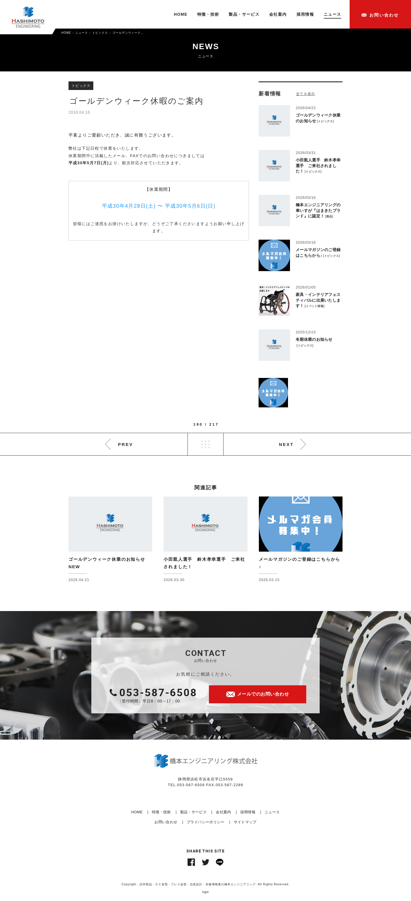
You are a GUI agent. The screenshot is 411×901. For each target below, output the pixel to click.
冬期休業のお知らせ (314, 339)
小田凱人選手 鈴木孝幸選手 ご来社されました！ (318, 165)
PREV (125, 444)
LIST (205, 444)
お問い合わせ (165, 822)
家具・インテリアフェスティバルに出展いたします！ (318, 300)
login (205, 892)
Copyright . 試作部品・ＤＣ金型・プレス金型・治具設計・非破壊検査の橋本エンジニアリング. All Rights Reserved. (205, 884)
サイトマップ (245, 822)
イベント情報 (314, 306)
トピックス (325, 121)
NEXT (286, 444)
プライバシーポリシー (206, 822)
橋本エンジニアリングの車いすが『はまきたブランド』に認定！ (318, 210)
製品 (329, 216)
